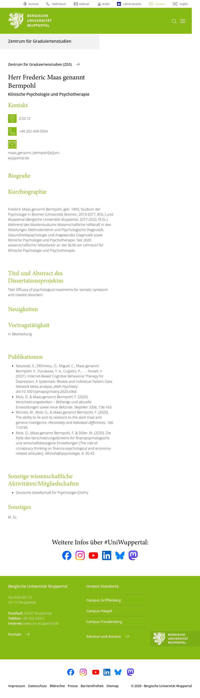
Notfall (106, 4)
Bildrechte (57, 686)
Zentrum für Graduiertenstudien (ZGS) (40, 64)
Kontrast (33, 4)
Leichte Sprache (132, 4)
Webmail (84, 4)
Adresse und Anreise (104, 636)
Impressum (16, 686)
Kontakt (15, 634)
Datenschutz (37, 686)
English (184, 4)
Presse (73, 686)
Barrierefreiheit (92, 686)
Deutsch (160, 4)
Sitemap (112, 686)
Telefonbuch (59, 4)
